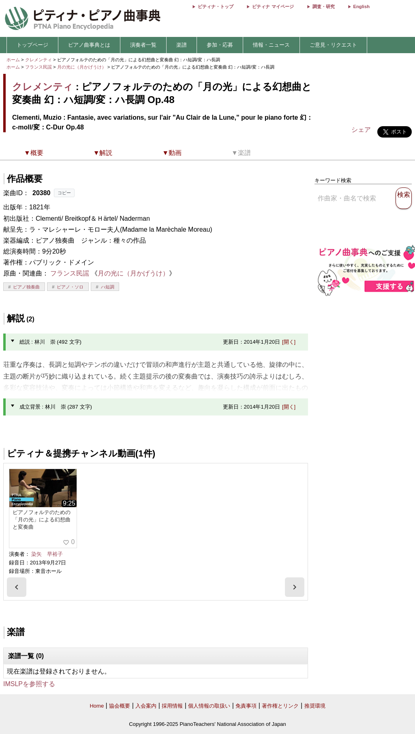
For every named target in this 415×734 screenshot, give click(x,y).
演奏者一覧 (143, 45)
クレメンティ (38, 59)
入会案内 (145, 706)
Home (97, 706)
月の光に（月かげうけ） (82, 67)
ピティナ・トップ (215, 6)
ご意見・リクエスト (333, 45)
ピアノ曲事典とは (89, 45)
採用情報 (172, 706)
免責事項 (246, 706)
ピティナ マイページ (272, 6)
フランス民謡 (38, 67)
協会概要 (119, 706)
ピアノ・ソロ (70, 286)
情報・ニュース (271, 45)
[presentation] (16, 587)
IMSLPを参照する (29, 683)
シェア (361, 129)
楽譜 (181, 45)
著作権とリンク (280, 706)
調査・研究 (323, 6)
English (361, 6)
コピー (64, 192)
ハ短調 (107, 286)
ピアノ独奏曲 (26, 286)
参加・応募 (220, 45)
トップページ (32, 45)
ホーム (13, 59)
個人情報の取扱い (209, 706)
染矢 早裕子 (47, 554)
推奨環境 (314, 706)
